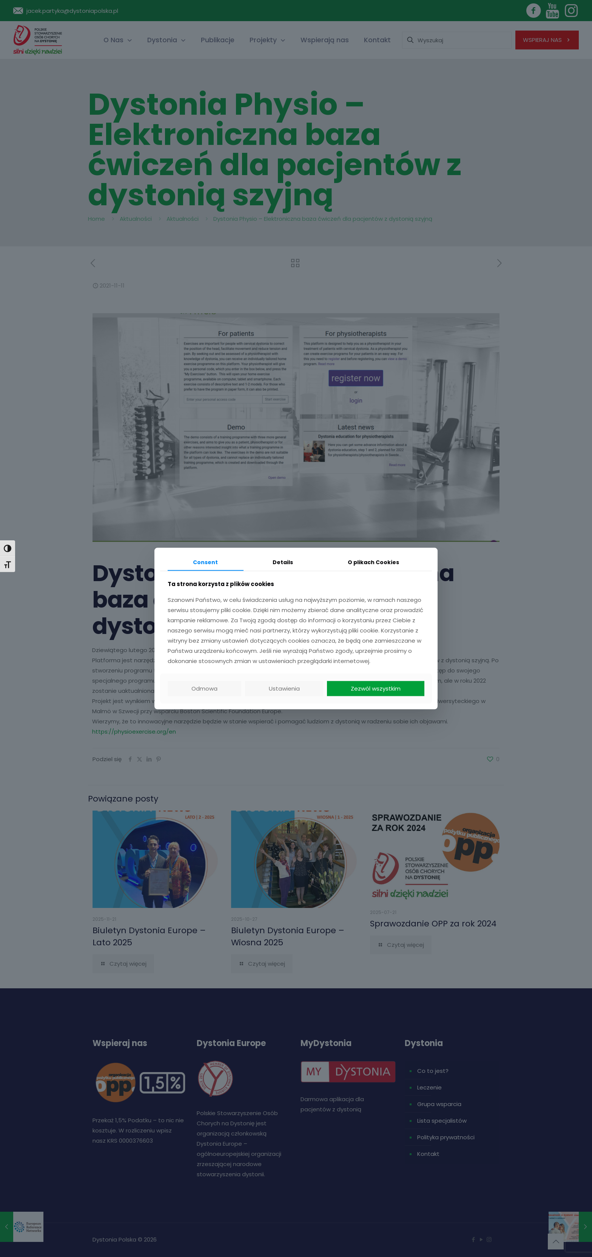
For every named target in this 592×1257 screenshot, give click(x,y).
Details (283, 562)
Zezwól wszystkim (376, 688)
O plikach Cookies (373, 562)
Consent (205, 562)
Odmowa (204, 688)
